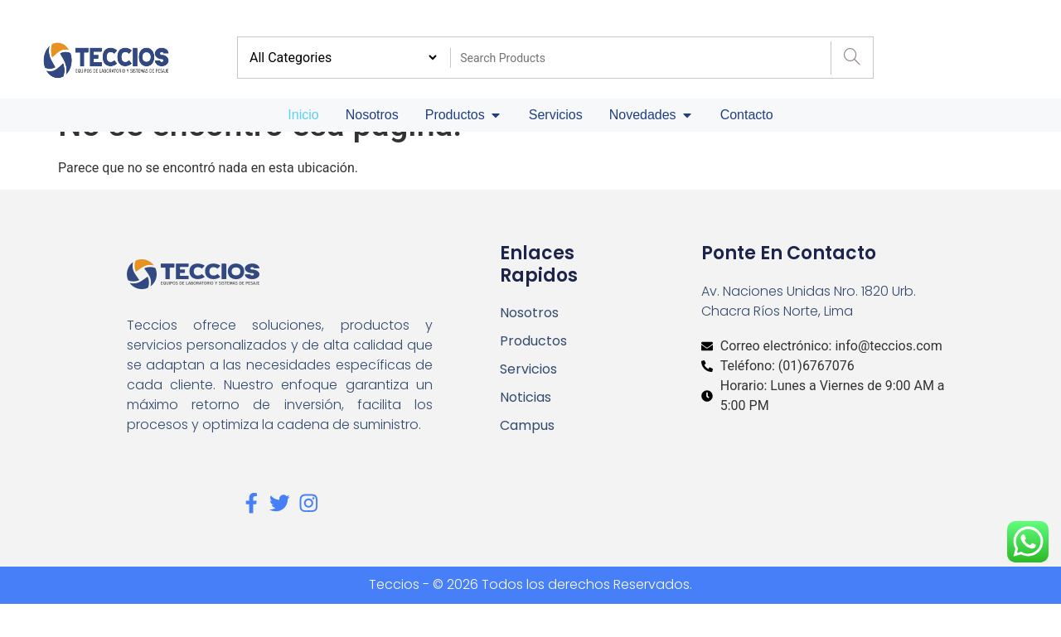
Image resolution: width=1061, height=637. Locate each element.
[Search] (852, 58)
